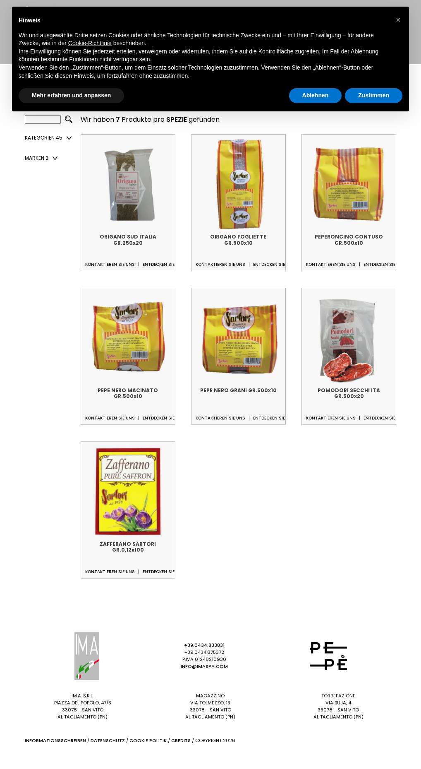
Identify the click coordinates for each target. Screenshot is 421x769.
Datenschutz (108, 740)
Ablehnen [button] (315, 95)
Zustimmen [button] (373, 95)
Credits (181, 740)
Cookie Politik (148, 740)
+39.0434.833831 (204, 645)
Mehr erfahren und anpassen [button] (71, 95)
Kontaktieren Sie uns (110, 264)
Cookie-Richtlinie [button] (90, 43)
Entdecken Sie (159, 264)
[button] (398, 20)
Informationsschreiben (55, 740)
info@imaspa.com (204, 666)
